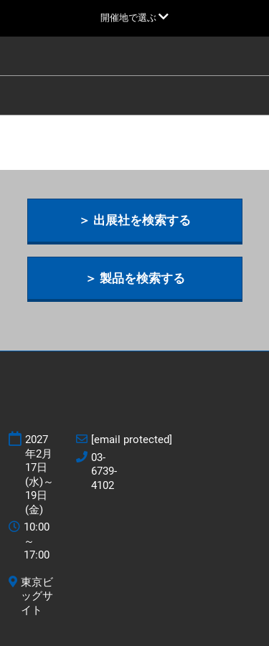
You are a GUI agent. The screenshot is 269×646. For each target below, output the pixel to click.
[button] (134, 220)
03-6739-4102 (104, 471)
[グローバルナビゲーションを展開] (134, 17)
